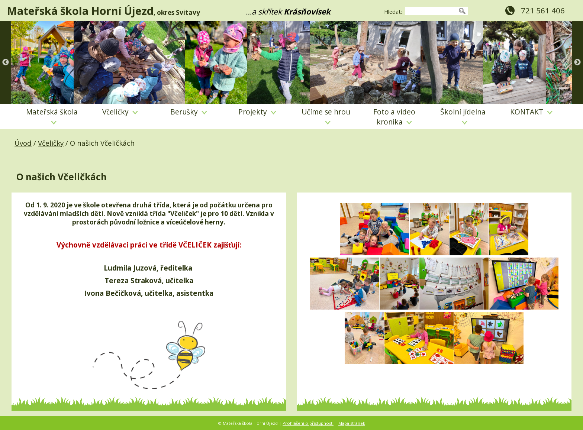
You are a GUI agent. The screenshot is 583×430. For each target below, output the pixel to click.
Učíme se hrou (326, 116)
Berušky (188, 112)
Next (577, 62)
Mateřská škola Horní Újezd (80, 10)
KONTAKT (531, 112)
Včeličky (120, 112)
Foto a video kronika (394, 117)
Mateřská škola (52, 116)
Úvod (23, 143)
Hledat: (393, 11)
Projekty (257, 112)
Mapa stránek (351, 423)
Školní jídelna (463, 116)
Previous (5, 62)
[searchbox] (431, 10)
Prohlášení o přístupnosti (308, 423)
